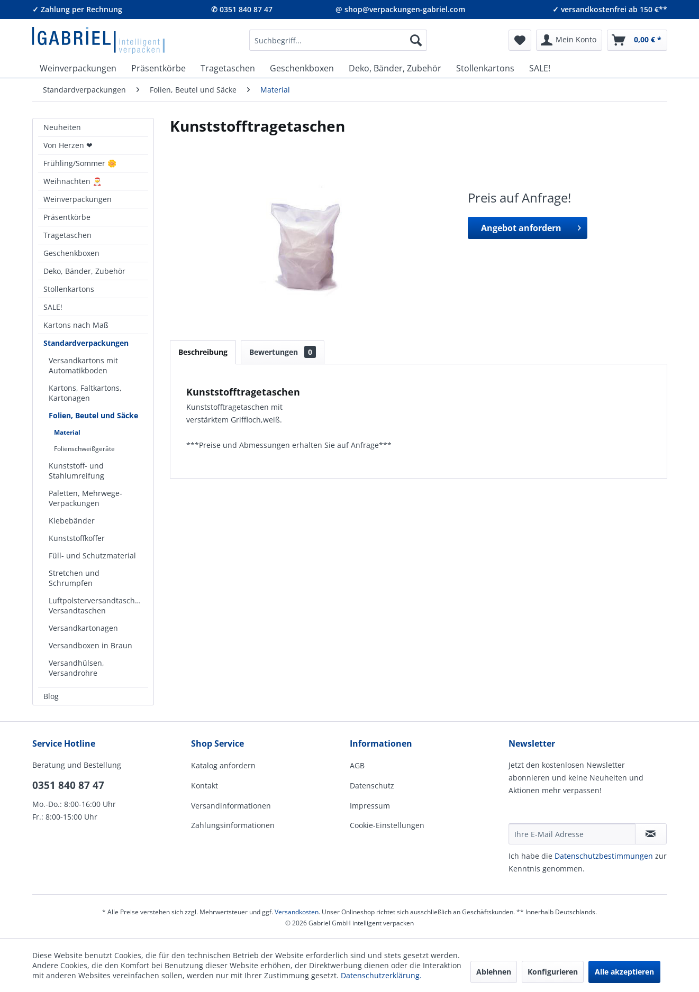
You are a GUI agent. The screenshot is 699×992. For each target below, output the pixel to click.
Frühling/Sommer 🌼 (79, 163)
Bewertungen (282, 352)
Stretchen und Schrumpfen (74, 578)
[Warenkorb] (637, 40)
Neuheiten (62, 127)
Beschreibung (203, 352)
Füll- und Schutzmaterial (92, 555)
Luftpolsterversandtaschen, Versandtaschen (97, 605)
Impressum (370, 806)
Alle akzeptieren (624, 972)
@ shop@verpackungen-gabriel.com (400, 9)
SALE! (52, 307)
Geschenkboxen (71, 253)
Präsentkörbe (66, 217)
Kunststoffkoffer (77, 538)
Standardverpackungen (86, 343)
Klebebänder (72, 521)
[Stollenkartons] (485, 68)
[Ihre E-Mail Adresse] (572, 833)
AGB (357, 765)
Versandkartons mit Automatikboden (83, 365)
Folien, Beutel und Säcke (93, 415)
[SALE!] (540, 68)
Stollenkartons (68, 289)
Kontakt (204, 785)
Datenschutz (372, 785)
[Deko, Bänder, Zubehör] (395, 68)
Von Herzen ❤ (68, 145)
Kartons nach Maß (75, 325)
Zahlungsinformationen (233, 825)
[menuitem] (338, 40)
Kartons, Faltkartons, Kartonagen (85, 393)
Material (67, 432)
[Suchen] (416, 40)
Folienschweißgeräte (84, 448)
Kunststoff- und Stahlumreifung (76, 471)
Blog (51, 696)
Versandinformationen (231, 806)
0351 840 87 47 (68, 785)
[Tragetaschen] (227, 68)
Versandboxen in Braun (90, 645)
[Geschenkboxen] (301, 68)
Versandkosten (297, 911)
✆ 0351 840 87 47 (242, 9)
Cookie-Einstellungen (387, 825)
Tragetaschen (67, 235)
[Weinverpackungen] (78, 68)
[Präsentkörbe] (158, 68)
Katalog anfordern (223, 765)
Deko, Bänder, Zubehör (84, 271)
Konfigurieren (553, 972)
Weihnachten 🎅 (72, 181)
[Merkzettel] (520, 40)
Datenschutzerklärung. (381, 975)
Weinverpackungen (77, 199)
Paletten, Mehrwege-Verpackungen (85, 498)
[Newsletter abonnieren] (651, 833)
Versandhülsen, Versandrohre (76, 668)
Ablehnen (493, 972)
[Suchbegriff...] (338, 40)
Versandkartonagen (83, 628)
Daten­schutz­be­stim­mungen (604, 856)
